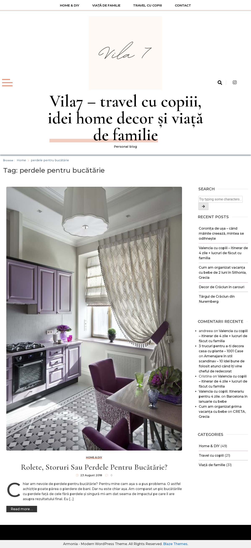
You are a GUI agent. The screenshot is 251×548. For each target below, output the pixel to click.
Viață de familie (106, 5)
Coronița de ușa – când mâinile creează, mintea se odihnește (221, 233)
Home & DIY (69, 5)
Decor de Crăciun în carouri (221, 287)
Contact (183, 5)
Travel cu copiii (147, 5)
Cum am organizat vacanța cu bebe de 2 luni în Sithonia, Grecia (222, 272)
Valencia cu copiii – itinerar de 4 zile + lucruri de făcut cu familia (223, 253)
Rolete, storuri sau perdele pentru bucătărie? (94, 467)
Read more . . (22, 509)
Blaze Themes (175, 544)
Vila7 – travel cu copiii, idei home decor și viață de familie (125, 118)
